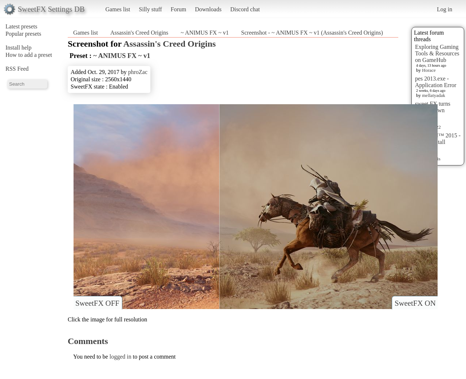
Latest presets (21, 26)
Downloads (208, 9)
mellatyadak (433, 95)
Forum (178, 9)
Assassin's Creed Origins (139, 33)
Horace (429, 70)
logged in (120, 356)
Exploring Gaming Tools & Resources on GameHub (437, 53)
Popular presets (23, 34)
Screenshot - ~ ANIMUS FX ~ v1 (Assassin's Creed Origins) (312, 33)
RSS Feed (17, 69)
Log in (444, 9)
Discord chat (245, 9)
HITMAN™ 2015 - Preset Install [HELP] (438, 142)
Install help (18, 47)
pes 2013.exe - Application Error (435, 81)
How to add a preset (28, 55)
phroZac (137, 72)
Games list (118, 9)
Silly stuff (150, 9)
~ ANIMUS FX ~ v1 (205, 33)
